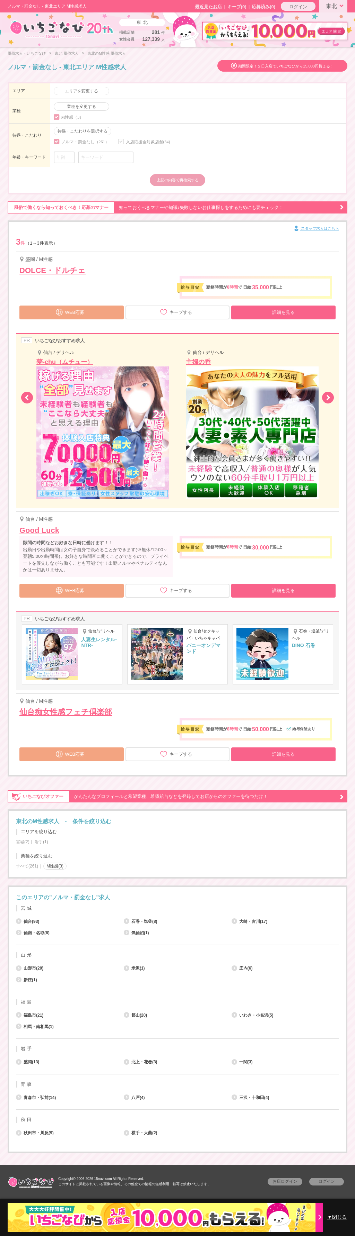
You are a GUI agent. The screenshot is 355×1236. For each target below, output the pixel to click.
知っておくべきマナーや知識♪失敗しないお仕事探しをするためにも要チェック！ (175, 207)
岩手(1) (41, 841)
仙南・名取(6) (33, 932)
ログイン (298, 6)
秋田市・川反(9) (35, 1132)
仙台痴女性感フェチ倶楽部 (65, 712)
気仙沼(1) (136, 932)
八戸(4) (134, 1097)
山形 (27, 954)
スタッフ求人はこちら (316, 228)
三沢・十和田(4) (250, 1097)
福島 (27, 1002)
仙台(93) (27, 921)
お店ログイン (284, 1181)
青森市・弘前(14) (36, 1097)
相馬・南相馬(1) (35, 1026)
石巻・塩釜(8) (140, 921)
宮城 (27, 908)
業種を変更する (81, 106)
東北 (336, 5)
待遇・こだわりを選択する (82, 131)
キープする (176, 312)
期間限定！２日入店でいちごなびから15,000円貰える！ (286, 66)
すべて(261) (27, 866)
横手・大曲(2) (140, 1132)
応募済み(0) (263, 6)
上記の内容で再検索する (178, 180)
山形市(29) (29, 968)
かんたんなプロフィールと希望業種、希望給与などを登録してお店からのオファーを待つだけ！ (175, 796)
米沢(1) (134, 968)
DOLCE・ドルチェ (52, 270)
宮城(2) (22, 841)
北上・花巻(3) (140, 1062)
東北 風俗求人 (67, 53)
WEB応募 (70, 311)
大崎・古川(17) (249, 921)
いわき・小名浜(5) (253, 1015)
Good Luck (39, 530)
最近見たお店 (208, 6)
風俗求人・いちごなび (27, 53)
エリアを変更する (81, 91)
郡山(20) (135, 1015)
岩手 (27, 1048)
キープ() (236, 6)
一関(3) (242, 1062)
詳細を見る (283, 312)
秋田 (27, 1119)
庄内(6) (242, 968)
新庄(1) (26, 980)
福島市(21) (29, 1015)
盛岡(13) (27, 1062)
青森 (27, 1084)
